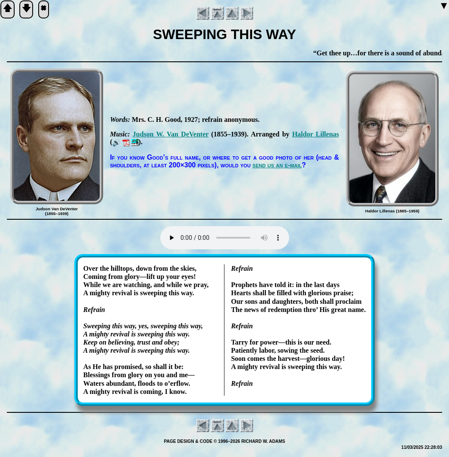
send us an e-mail (277, 165)
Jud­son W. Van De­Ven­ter (171, 134)
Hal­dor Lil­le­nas (315, 134)
